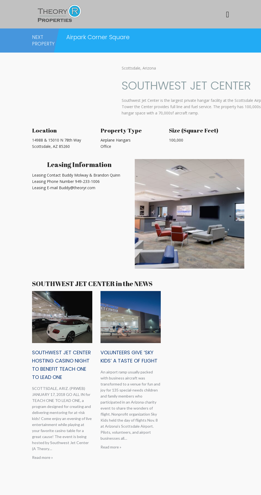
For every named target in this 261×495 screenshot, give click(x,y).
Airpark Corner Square (98, 37)
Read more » (42, 457)
